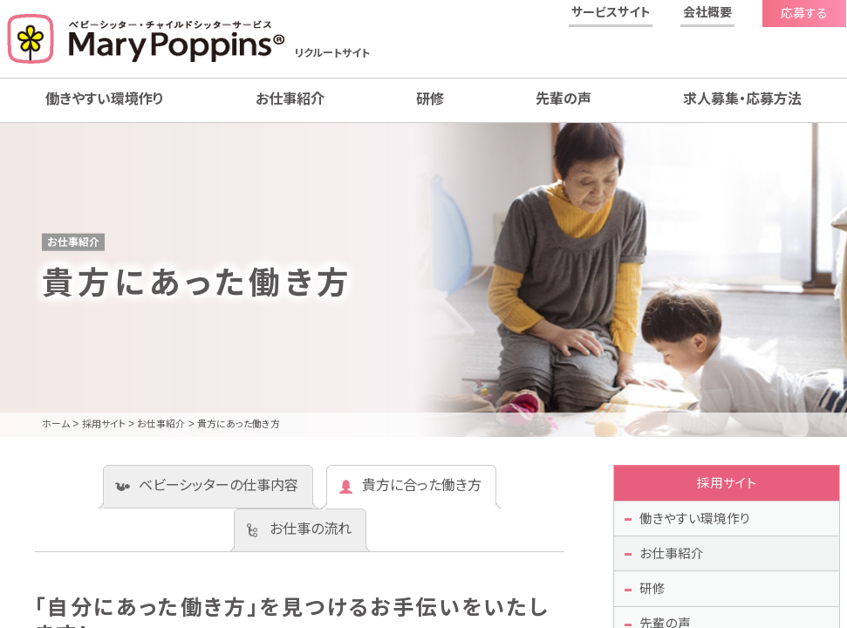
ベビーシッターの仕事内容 (218, 485)
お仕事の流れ (311, 529)
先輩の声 (563, 99)
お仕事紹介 (290, 99)
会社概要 (707, 12)
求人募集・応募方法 (742, 99)
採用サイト (727, 484)
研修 (430, 99)
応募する (804, 13)
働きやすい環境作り (104, 99)
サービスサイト (611, 12)
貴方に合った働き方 (422, 485)
